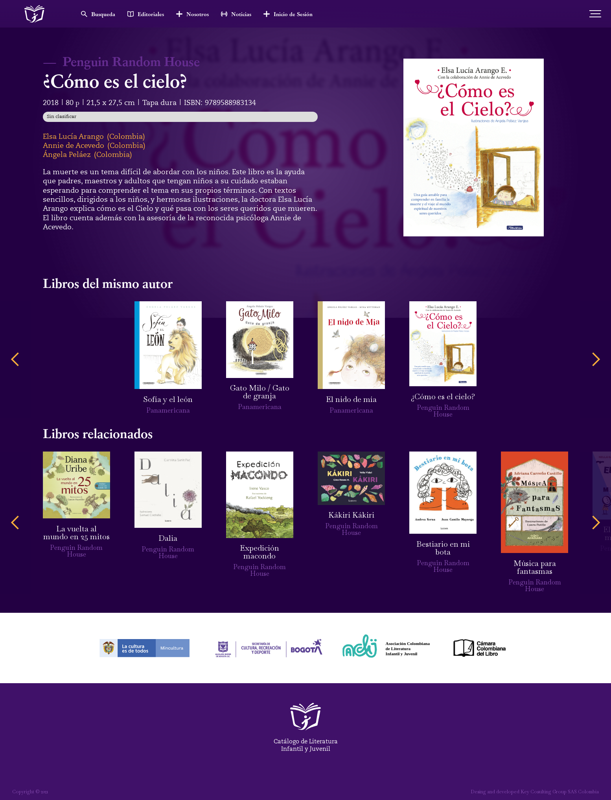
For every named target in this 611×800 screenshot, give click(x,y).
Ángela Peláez (67, 154)
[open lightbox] (473, 147)
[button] (15, 359)
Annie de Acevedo (73, 145)
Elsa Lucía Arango (73, 136)
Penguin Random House (131, 61)
